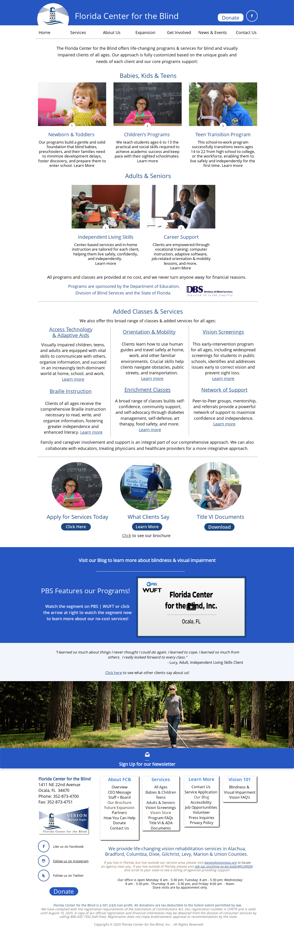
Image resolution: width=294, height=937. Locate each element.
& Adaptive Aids (70, 335)
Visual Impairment (240, 792)
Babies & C (155, 792)
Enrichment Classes (147, 389)
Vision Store (160, 812)
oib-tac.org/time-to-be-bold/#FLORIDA (224, 866)
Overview (119, 787)
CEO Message (119, 792)
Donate (119, 822)
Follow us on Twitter (68, 875)
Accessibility (201, 802)
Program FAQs (160, 817)
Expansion (126, 807)
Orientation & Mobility (149, 331)
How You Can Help (119, 817)
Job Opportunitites (201, 807)
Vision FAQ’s (239, 797)
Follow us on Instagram (71, 861)
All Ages (160, 787)
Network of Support (224, 389)
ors (172, 802)
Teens (161, 797)
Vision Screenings (223, 331)
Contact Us (119, 828)
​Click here (113, 672)
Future (110, 807)
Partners (119, 812)
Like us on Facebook (68, 846)
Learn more (223, 378)
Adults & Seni (157, 802)
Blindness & (239, 787)
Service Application (201, 792)
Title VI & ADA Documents (161, 825)
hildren (170, 792)
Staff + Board (119, 797)
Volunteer (201, 812)
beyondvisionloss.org (220, 862)
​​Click (126, 535)
